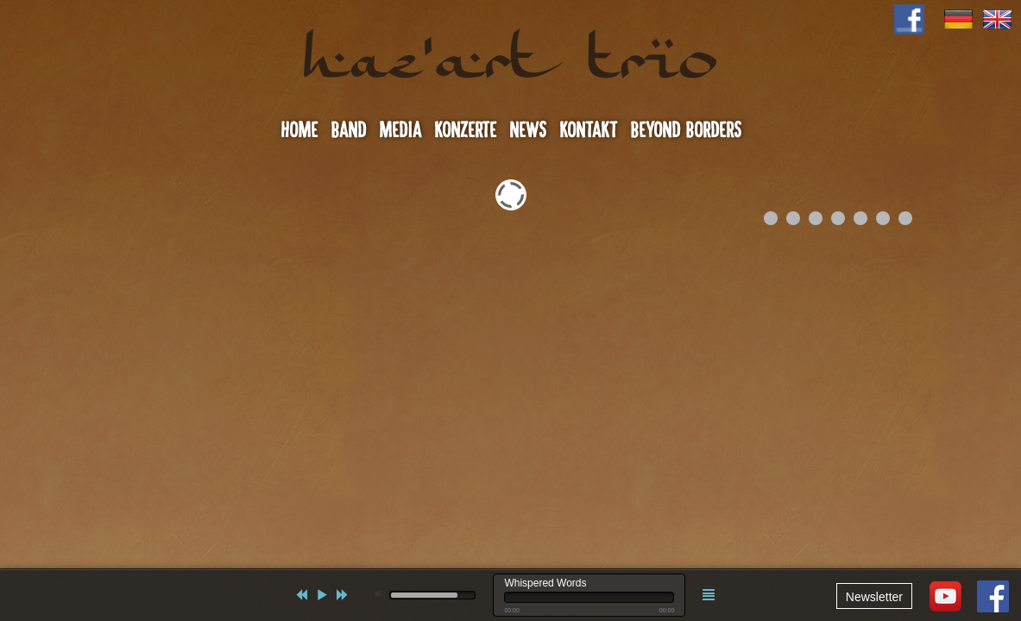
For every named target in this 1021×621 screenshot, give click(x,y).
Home (299, 130)
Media (400, 130)
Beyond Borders (685, 130)
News (527, 130)
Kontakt (588, 130)
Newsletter (874, 597)
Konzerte (465, 130)
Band (348, 130)
